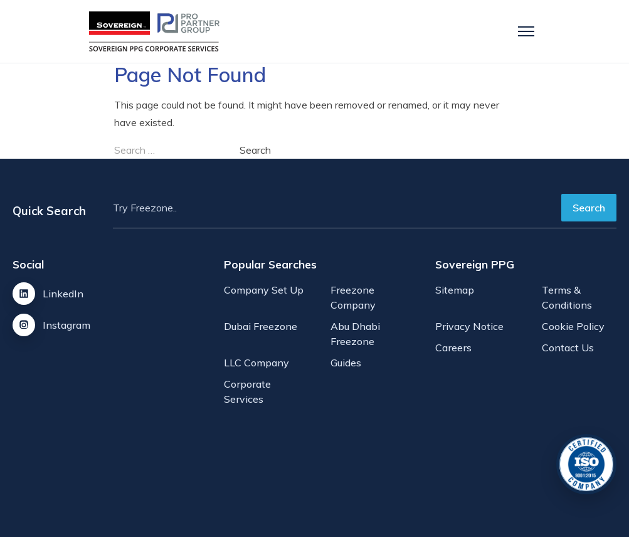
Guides (345, 362)
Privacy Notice (469, 326)
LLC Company (256, 362)
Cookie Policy (573, 326)
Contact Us (568, 347)
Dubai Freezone (260, 326)
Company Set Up (264, 290)
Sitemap (454, 290)
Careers (453, 347)
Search (589, 207)
